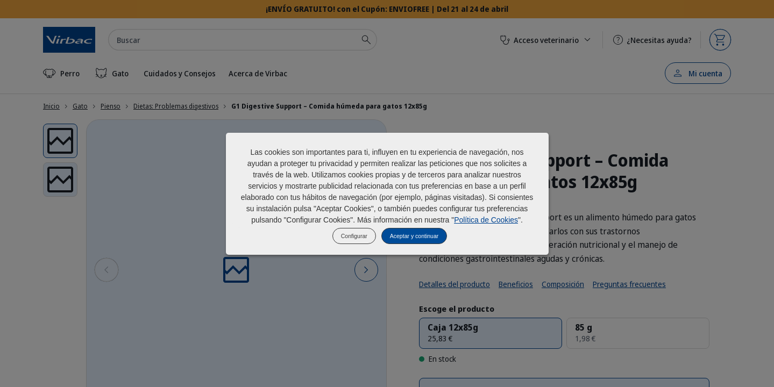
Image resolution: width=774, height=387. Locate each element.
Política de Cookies (486, 220)
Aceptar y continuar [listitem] (414, 236)
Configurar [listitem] (354, 236)
